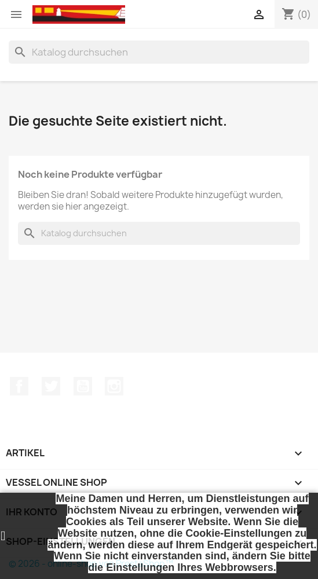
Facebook (19, 386)
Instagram (114, 386)
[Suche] (159, 52)
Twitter (51, 386)
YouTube (83, 386)
